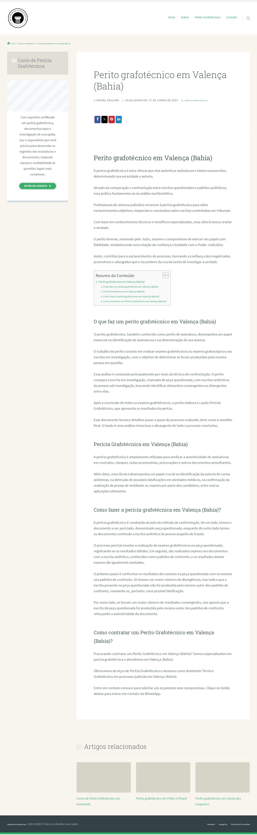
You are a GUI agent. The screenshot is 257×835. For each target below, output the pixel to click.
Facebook (197, 824)
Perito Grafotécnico (208, 17)
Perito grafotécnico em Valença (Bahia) (125, 282)
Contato (231, 17)
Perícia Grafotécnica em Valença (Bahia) (127, 292)
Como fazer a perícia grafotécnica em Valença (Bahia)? (136, 297)
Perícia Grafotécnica (201, 100)
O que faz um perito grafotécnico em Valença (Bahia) (135, 287)
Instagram (213, 824)
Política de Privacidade (236, 824)
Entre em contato (35, 186)
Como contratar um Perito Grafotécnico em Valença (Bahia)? (139, 302)
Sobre (185, 17)
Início (171, 17)
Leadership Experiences (21, 824)
